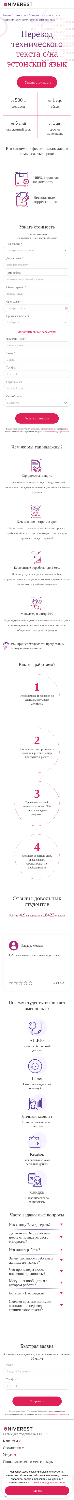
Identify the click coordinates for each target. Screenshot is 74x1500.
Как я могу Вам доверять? (30, 1225)
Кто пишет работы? (24, 1250)
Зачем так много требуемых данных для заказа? (31, 1260)
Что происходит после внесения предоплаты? (27, 1271)
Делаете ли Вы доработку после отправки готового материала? (29, 1237)
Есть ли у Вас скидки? (27, 1293)
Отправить (37, 1401)
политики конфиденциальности (56, 431)
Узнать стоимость (38, 82)
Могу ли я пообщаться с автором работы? (28, 1283)
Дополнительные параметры (37, 332)
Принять (37, 1490)
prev (29, 928)
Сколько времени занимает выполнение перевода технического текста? (30, 1305)
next (44, 928)
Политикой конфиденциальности (46, 1482)
